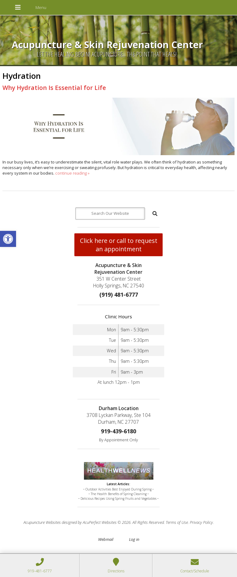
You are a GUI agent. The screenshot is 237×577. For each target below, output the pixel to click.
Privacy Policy (201, 522)
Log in (134, 539)
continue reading (72, 173)
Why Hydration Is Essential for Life (54, 87)
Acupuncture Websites (42, 522)
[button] (8, 239)
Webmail (105, 539)
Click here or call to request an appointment (118, 244)
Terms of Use (177, 522)
